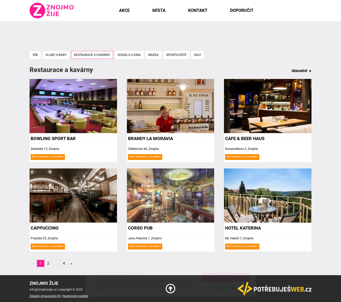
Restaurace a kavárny (92, 55)
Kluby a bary (56, 55)
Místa (159, 10)
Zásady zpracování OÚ (45, 296)
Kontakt (197, 10)
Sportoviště (176, 55)
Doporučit (242, 10)
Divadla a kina (129, 55)
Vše (35, 55)
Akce (124, 10)
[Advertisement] (170, 36)
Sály (197, 55)
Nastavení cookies (75, 296)
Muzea (153, 55)
